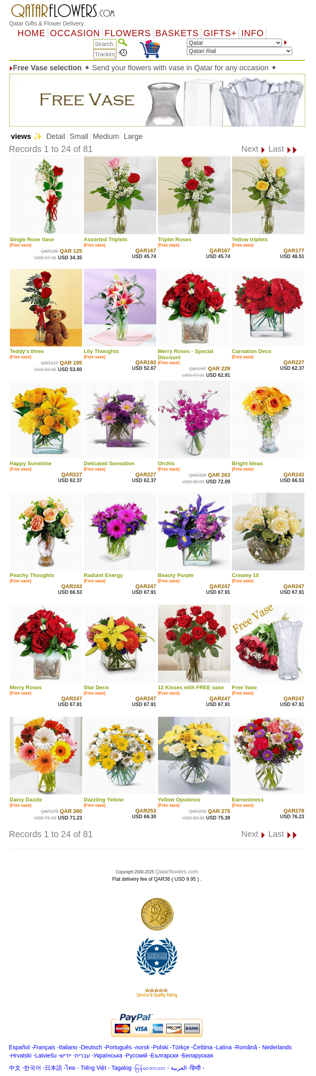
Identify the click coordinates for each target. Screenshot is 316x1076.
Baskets (177, 33)
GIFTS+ (220, 33)
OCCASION (75, 33)
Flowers (128, 33)
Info (252, 33)
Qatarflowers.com (176, 871)
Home (32, 33)
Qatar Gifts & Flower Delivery (46, 23)
